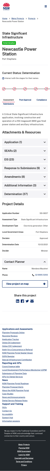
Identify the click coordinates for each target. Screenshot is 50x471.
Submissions (8, 104)
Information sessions (11, 421)
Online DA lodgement (11, 343)
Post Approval (25, 100)
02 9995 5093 (41, 275)
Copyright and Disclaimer (24, 458)
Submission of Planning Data (14, 373)
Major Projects (17, 18)
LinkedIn (17, 301)
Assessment (8, 100)
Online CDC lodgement (12, 346)
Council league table (11, 366)
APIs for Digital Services (12, 377)
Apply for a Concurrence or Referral (17, 350)
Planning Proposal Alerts (12, 387)
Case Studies (7, 394)
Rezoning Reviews (10, 336)
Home (4, 18)
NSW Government (24, 451)
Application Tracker (10, 339)
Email (32, 301)
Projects (31, 18)
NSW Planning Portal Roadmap (15, 384)
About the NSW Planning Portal (15, 390)
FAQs (4, 407)
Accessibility (7, 414)
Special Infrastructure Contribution (17, 360)
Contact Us (7, 411)
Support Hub (7, 418)
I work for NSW (24, 455)
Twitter (27, 301)
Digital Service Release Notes (14, 401)
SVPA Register (8, 356)
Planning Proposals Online (13, 333)
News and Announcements (13, 397)
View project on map (17, 283)
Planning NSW (24, 448)
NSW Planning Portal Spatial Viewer (17, 353)
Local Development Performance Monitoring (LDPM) (24, 370)
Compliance (42, 100)
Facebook (22, 301)
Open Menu (46, 6)
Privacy (24, 465)
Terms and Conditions (24, 462)
